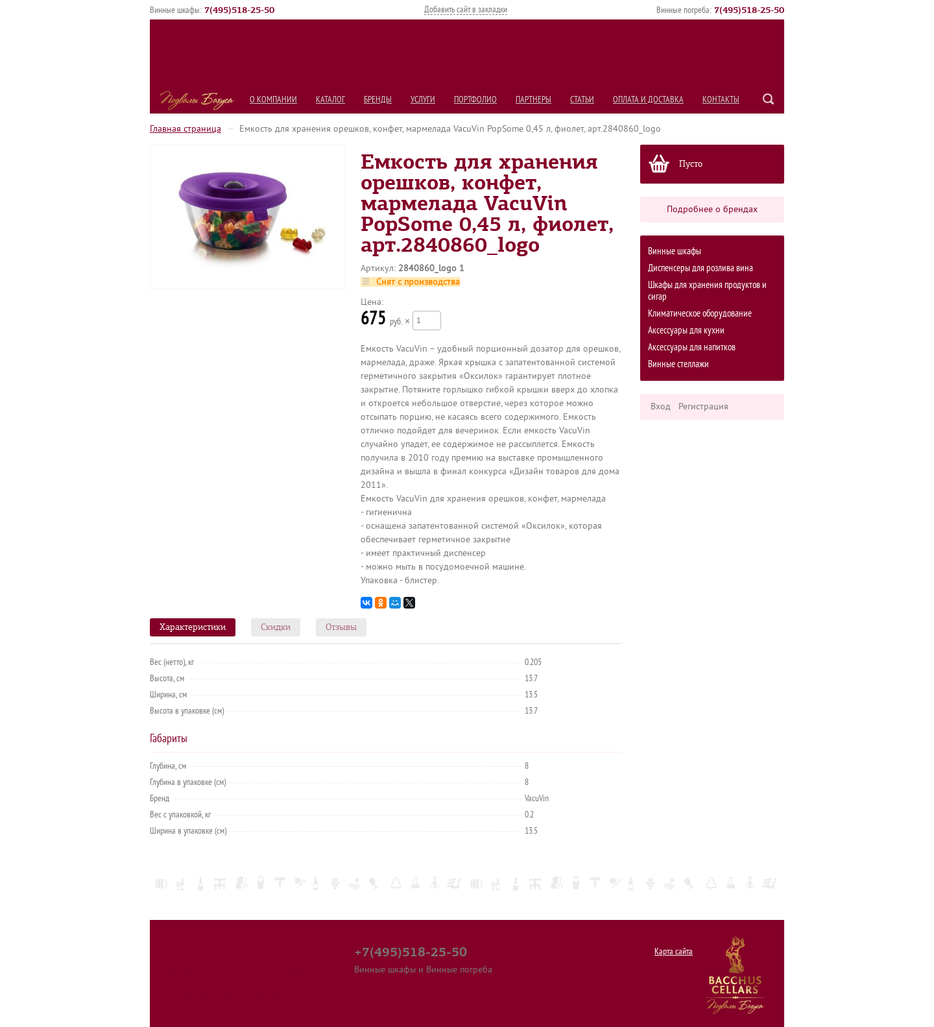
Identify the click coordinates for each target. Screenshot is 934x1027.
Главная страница (185, 129)
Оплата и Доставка (648, 99)
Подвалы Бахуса (197, 100)
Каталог (330, 99)
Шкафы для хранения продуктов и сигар (707, 291)
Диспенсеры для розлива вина (700, 268)
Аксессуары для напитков (692, 347)
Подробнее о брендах (712, 209)
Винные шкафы (674, 251)
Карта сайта (673, 951)
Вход (661, 406)
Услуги (423, 99)
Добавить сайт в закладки (465, 9)
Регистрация (703, 406)
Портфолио (475, 99)
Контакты (720, 99)
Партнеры (533, 99)
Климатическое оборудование (700, 313)
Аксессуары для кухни (686, 330)
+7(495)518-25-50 (410, 952)
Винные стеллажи (678, 364)
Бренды (378, 99)
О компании (273, 99)
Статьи (582, 99)
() (239, 10)
